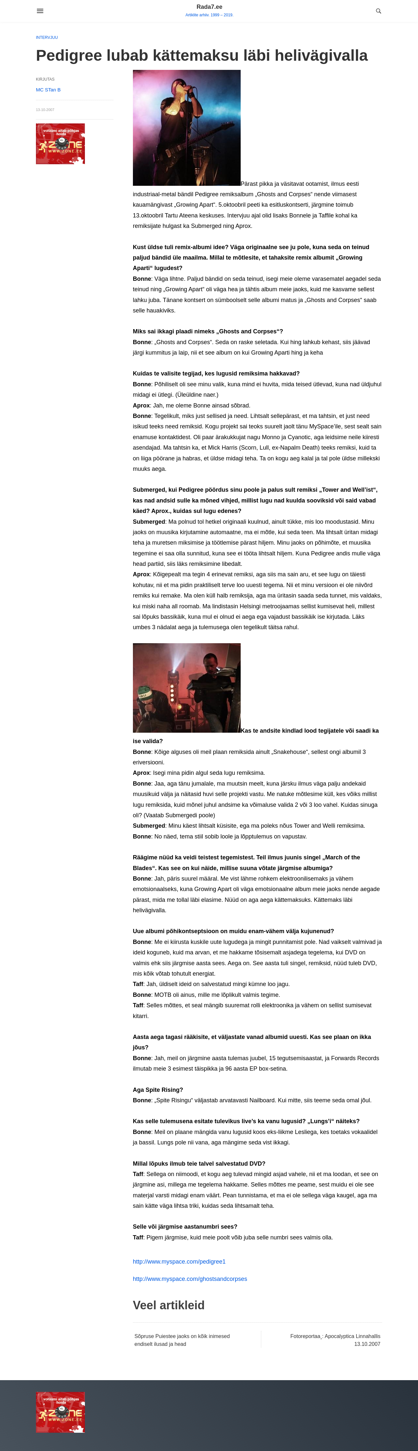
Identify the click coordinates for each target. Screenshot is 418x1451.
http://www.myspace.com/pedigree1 (179, 1261)
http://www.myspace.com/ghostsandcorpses (190, 1279)
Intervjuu (47, 37)
